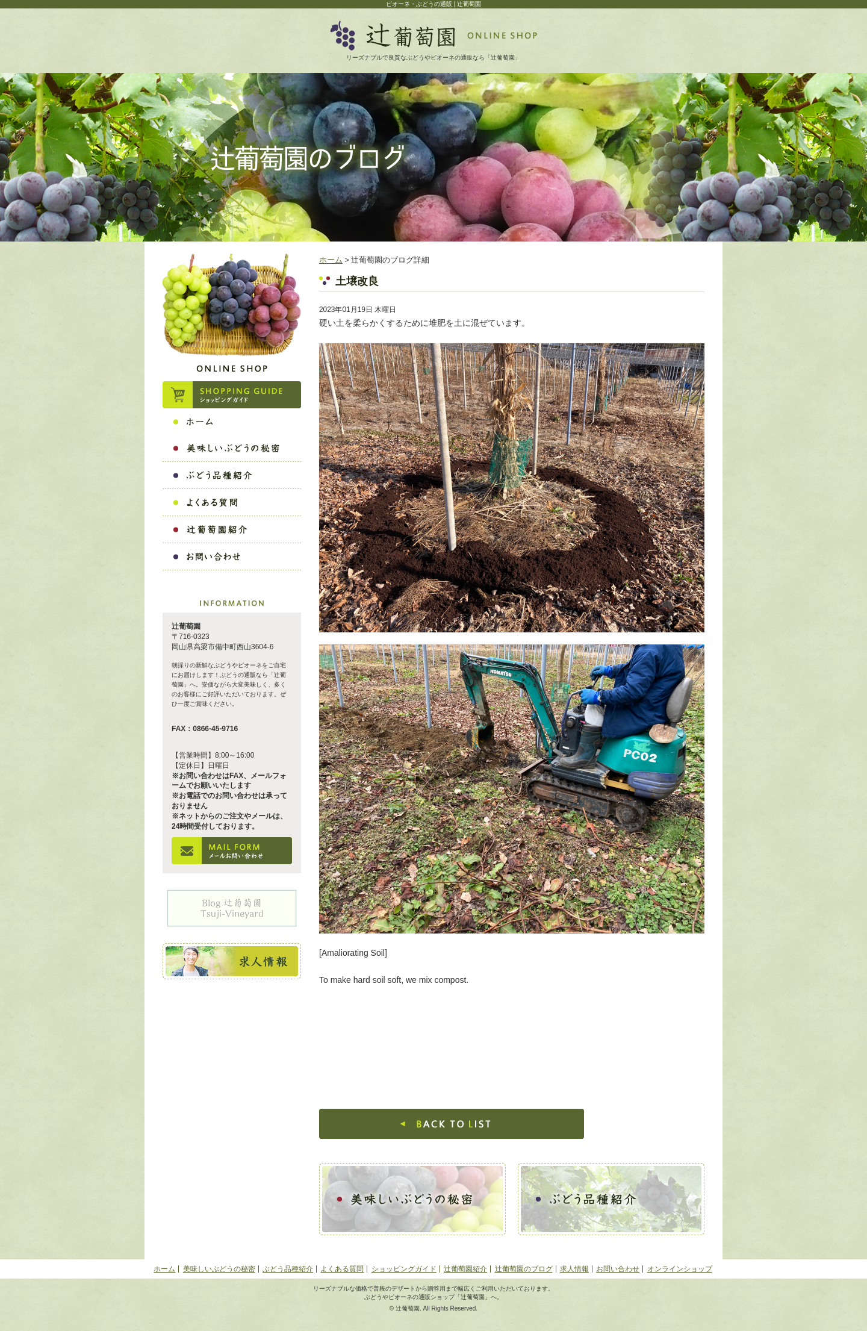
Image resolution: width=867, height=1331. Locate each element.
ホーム (331, 260)
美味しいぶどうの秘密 (219, 1269)
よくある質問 (342, 1269)
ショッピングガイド (404, 1269)
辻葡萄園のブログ (524, 1269)
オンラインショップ (679, 1269)
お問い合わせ (617, 1269)
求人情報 (574, 1269)
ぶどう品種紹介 (288, 1269)
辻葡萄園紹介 (465, 1269)
